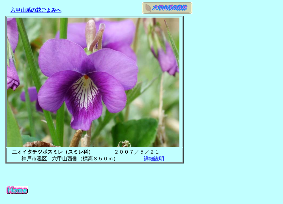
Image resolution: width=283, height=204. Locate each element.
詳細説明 (154, 159)
